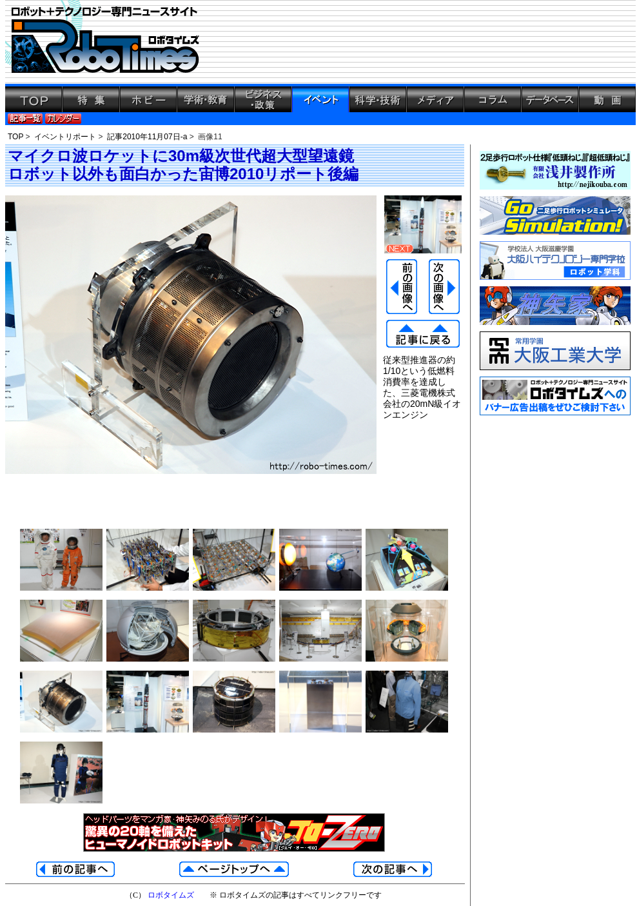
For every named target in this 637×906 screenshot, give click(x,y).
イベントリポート (65, 136)
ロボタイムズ (171, 895)
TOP (15, 136)
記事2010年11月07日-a (147, 136)
